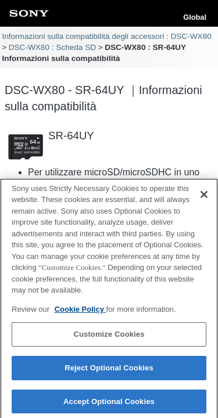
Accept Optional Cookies (109, 403)
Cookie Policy (80, 311)
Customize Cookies (108, 337)
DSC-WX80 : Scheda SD (52, 47)
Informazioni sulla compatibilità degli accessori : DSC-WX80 (106, 36)
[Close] (204, 197)
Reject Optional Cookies (109, 370)
